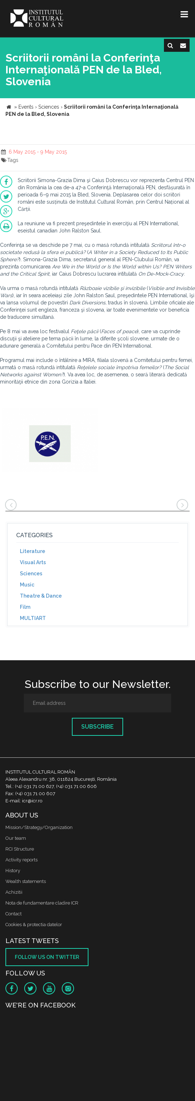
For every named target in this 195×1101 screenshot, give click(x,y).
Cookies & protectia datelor (33, 924)
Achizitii (13, 892)
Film (25, 607)
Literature (32, 551)
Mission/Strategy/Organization (39, 827)
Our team (15, 838)
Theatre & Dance (41, 596)
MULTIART (33, 618)
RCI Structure (19, 849)
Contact (13, 913)
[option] (50, 441)
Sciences (31, 573)
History (12, 870)
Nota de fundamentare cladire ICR (41, 903)
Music (27, 585)
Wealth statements (25, 881)
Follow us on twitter (47, 957)
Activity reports (21, 859)
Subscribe (97, 726)
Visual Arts (33, 562)
